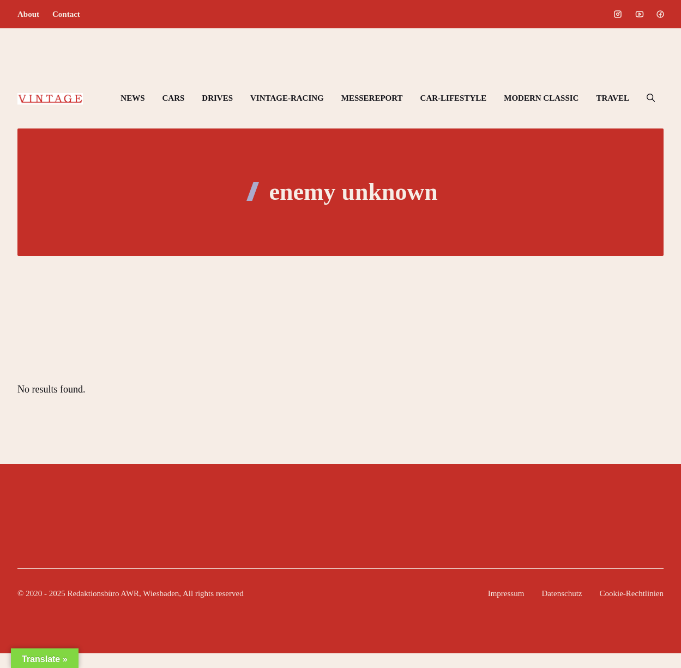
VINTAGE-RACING (287, 98)
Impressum (506, 593)
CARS (173, 98)
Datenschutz (561, 593)
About (28, 14)
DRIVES (217, 98)
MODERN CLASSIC (541, 98)
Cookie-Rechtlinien (632, 593)
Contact (66, 14)
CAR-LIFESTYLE (453, 98)
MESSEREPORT (372, 98)
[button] (651, 98)
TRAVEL (612, 98)
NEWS (132, 98)
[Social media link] (617, 14)
